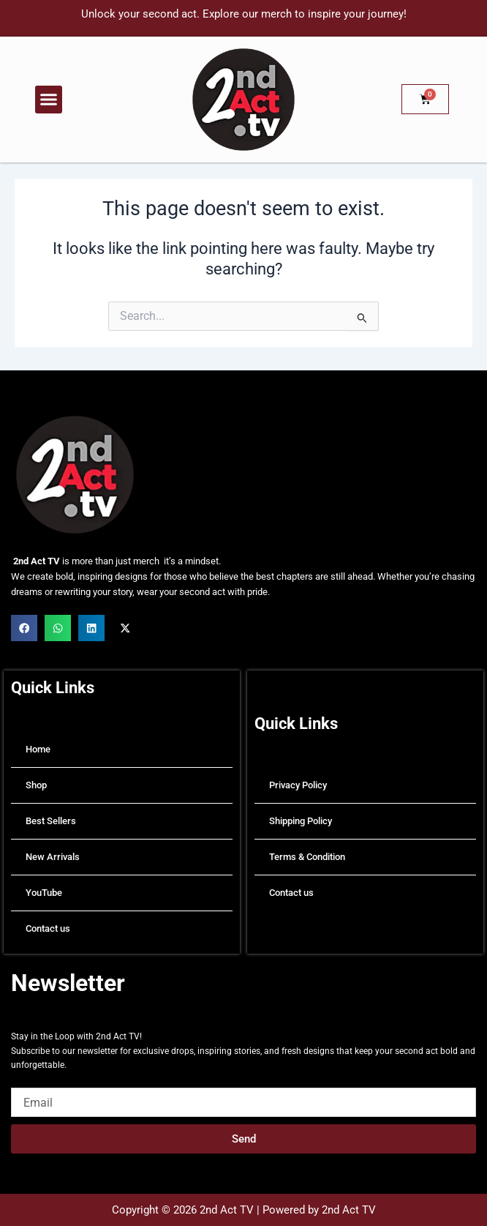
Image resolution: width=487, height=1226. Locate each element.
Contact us (48, 928)
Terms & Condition (307, 856)
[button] (49, 99)
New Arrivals (53, 856)
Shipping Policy (300, 820)
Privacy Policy (298, 785)
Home (38, 749)
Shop (36, 785)
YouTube (44, 892)
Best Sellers (51, 820)
